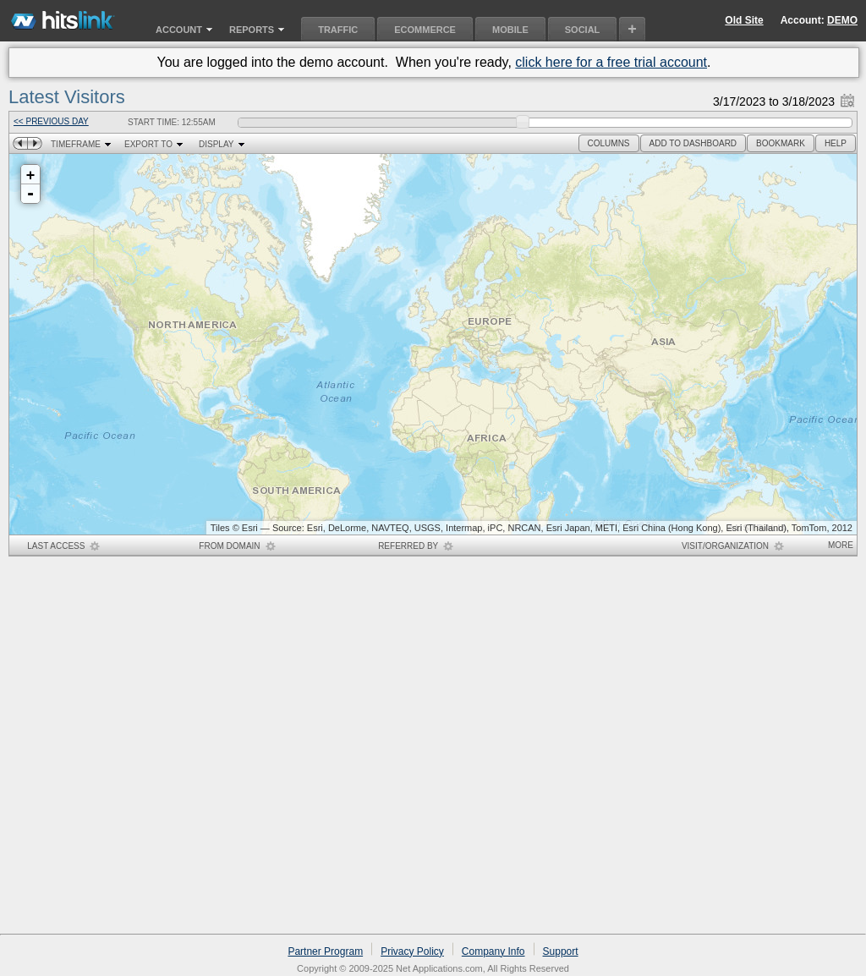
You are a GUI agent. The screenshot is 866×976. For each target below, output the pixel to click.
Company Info (493, 951)
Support (560, 951)
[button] (608, 143)
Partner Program (325, 951)
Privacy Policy (412, 951)
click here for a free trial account (611, 62)
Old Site (744, 20)
